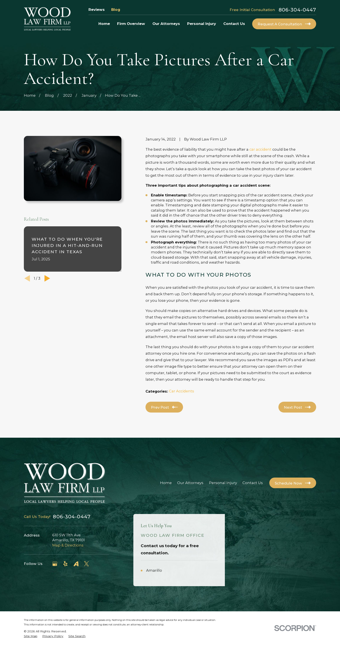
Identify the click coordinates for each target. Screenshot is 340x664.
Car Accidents (181, 391)
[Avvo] (76, 563)
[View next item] (47, 278)
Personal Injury (223, 483)
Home (166, 483)
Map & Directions (67, 545)
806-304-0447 (297, 9)
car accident (260, 149)
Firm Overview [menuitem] (131, 23)
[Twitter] (86, 563)
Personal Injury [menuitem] (201, 23)
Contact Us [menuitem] (234, 23)
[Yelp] (65, 563)
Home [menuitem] (104, 23)
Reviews (96, 9)
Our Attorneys (190, 483)
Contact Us (252, 483)
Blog (115, 9)
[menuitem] (30, 655)
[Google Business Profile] (54, 563)
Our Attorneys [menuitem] (166, 23)
